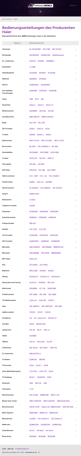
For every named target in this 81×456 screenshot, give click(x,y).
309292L (51, 270)
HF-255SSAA (33, 187)
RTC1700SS (44, 264)
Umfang (5, 276)
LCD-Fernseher (7, 235)
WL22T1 (32, 376)
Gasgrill (5, 193)
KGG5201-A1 (44, 276)
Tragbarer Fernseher (9, 205)
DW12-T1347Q (59, 140)
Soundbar (5, 323)
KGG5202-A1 (55, 276)
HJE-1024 (42, 229)
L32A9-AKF (42, 300)
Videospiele (6, 388)
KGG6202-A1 (33, 276)
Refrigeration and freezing (11, 282)
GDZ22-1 (32, 105)
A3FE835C (41, 282)
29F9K (46, 365)
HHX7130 (38, 382)
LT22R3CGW (54, 235)
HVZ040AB (33, 73)
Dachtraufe (6, 382)
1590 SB (32, 311)
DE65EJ (48, 134)
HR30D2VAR (54, 211)
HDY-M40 (41, 164)
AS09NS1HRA (45, 55)
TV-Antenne (6, 359)
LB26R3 (32, 181)
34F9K (49, 376)
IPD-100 (32, 329)
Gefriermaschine (8, 187)
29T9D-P (51, 300)
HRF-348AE (52, 294)
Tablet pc (5, 341)
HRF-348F (42, 294)
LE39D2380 (52, 90)
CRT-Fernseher (7, 128)
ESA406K (41, 61)
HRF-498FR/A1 (34, 306)
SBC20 (31, 323)
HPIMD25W (42, 217)
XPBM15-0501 (34, 193)
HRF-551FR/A (56, 49)
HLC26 (51, 371)
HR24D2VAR (44, 211)
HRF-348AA (33, 294)
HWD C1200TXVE (49, 400)
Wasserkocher (7, 418)
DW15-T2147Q (34, 140)
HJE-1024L (33, 229)
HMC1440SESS (34, 246)
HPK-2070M (45, 252)
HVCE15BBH (44, 152)
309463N (43, 270)
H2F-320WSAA (45, 187)
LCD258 (32, 205)
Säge (4, 306)
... (76, 49)
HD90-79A (53, 347)
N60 (42, 99)
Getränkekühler (7, 152)
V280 (31, 99)
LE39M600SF (55, 241)
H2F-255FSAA (57, 187)
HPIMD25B (52, 217)
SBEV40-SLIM (40, 323)
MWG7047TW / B (35, 353)
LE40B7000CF (34, 241)
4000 (45, 382)
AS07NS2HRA (34, 55)
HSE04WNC (33, 111)
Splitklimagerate (58, 55)
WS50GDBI (42, 435)
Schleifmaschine (8, 294)
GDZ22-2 (41, 105)
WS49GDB (32, 435)
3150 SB (47, 311)
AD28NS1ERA (34, 424)
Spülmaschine (7, 140)
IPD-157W (41, 122)
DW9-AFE (32, 223)
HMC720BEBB (46, 246)
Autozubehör (6, 67)
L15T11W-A (33, 371)
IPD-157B (32, 122)
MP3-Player (6, 258)
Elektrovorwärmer (8, 176)
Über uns (10, 448)
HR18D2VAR (33, 211)
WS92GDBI (51, 435)
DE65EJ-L (40, 134)
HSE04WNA (33, 288)
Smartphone (6, 317)
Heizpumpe (6, 211)
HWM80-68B (44, 394)
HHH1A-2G (33, 258)
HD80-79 (50, 158)
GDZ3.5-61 (49, 105)
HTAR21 (32, 128)
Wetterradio (6, 424)
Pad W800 (32, 335)
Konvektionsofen (8, 117)
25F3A (31, 365)
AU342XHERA (45, 84)
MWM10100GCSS (47, 117)
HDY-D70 (42, 158)
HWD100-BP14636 (63, 400)
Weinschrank (6, 435)
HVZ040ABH (33, 152)
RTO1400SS (33, 264)
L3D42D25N (41, 376)
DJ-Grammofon (7, 353)
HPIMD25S (33, 217)
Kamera (5, 84)
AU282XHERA (34, 84)
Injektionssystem (8, 311)
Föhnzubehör (6, 164)
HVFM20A (42, 73)
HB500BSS (33, 79)
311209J (32, 199)
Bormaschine (6, 146)
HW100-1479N (34, 406)
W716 (37, 99)
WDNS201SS (53, 412)
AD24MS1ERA (45, 424)
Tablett (4, 335)
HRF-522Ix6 (33, 347)
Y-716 (31, 388)
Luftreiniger (6, 49)
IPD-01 (39, 329)
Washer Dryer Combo (9, 400)
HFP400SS (42, 79)
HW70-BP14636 (68, 406)
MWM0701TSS (58, 246)
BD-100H (55, 146)
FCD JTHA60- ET (56, 418)
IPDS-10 (46, 329)
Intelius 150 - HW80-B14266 (50, 406)
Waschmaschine (8, 394)
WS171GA (51, 282)
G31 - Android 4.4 (40, 317)
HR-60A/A (40, 430)
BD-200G (32, 146)
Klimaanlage (6, 55)
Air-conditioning (8, 61)
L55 (30, 317)
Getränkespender (8, 73)
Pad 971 (32, 341)
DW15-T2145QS (46, 140)
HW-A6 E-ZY (52, 317)
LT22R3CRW (33, 235)
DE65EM (32, 134)
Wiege (4, 122)
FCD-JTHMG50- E (44, 146)
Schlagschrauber (8, 223)
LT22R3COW (44, 235)
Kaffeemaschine (8, 111)
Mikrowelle (6, 246)
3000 (31, 382)
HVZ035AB (51, 73)
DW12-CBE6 (33, 270)
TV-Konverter (6, 365)
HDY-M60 (32, 164)
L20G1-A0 (40, 181)
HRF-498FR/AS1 (47, 306)
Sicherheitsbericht (22, 448)
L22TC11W (43, 371)
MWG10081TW (34, 117)
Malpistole (5, 270)
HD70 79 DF (33, 158)
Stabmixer (5, 79)
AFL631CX (32, 282)
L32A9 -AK (32, 300)
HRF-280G (58, 306)
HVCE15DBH (55, 152)
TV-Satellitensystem (9, 300)
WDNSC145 (43, 412)
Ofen (3, 264)
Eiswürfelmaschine (8, 217)
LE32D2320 (43, 90)
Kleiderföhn (6, 105)
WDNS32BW (33, 412)
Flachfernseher (7, 181)
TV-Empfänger (7, 376)
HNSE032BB (51, 288)
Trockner (5, 134)
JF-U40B (32, 67)
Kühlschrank (6, 288)
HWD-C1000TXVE (35, 400)
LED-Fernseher (7, 241)
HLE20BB (49, 181)
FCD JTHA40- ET (43, 418)
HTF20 (47, 128)
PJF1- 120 (43, 176)
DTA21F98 (32, 170)
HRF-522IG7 (44, 347)
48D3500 (42, 359)
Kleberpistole (6, 199)
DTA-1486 (41, 170)
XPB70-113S (55, 394)
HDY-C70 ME (33, 394)
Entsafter (5, 229)
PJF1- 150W (33, 176)
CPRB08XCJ (50, 61)
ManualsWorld (7, 19)
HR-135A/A (49, 430)
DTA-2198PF (51, 170)
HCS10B (51, 111)
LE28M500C (45, 241)
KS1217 (32, 430)
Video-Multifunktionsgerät (11, 371)
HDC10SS (42, 111)
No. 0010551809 (35, 49)
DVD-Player (6, 170)
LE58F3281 (33, 359)
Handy (4, 99)
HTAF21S (40, 128)
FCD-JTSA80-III (54, 176)
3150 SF (40, 311)
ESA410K (32, 61)
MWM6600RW (56, 252)
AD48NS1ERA (56, 424)
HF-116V (42, 288)
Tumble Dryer (6, 347)
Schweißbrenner (8, 430)
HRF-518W (46, 49)
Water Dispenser (8, 412)
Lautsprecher (6, 329)
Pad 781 (49, 341)
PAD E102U (41, 341)
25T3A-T (39, 365)
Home (4, 448)
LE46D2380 (33, 90)
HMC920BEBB (34, 252)
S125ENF (32, 418)
